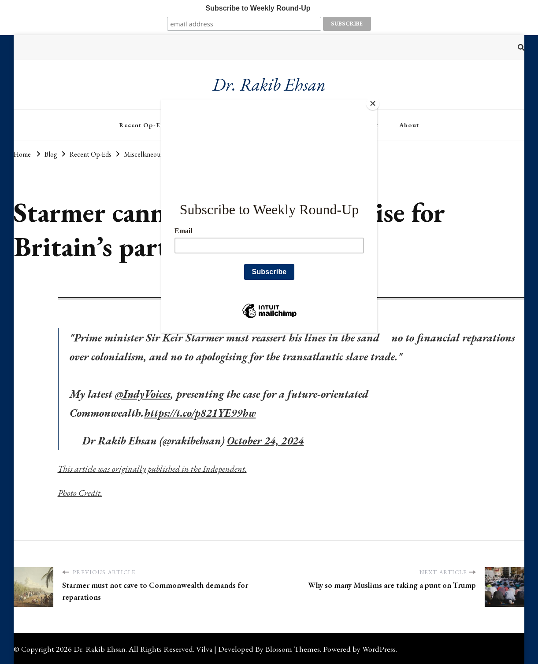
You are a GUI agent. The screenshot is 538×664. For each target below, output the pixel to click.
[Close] (375, 101)
